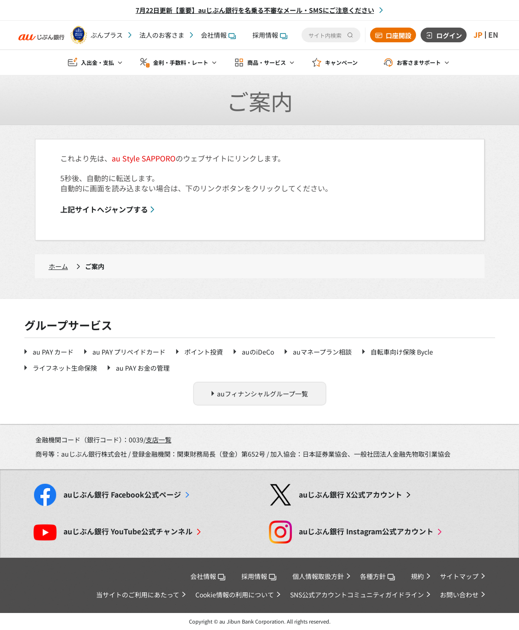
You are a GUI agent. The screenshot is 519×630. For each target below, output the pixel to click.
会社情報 (218, 35)
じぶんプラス (103, 35)
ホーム (58, 266)
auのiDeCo (258, 351)
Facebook (122, 494)
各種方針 (377, 576)
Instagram (366, 531)
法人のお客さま (161, 35)
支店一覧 (158, 439)
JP (478, 34)
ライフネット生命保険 (65, 367)
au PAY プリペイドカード (128, 351)
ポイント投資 (203, 351)
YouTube (128, 531)
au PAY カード (53, 351)
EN (493, 34)
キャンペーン (341, 63)
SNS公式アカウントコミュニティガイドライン (357, 594)
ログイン (449, 35)
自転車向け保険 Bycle (402, 351)
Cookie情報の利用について (234, 594)
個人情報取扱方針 (318, 576)
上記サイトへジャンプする (104, 209)
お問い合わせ (459, 594)
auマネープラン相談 (322, 351)
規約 (417, 576)
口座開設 (398, 35)
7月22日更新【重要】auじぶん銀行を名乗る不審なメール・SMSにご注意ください (255, 10)
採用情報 (269, 35)
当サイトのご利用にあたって (137, 594)
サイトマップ (459, 576)
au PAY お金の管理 (143, 367)
